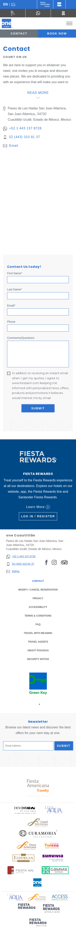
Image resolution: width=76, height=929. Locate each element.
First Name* (14, 273)
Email (13, 145)
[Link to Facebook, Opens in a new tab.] (46, 562)
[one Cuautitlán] (7, 23)
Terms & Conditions (38, 615)
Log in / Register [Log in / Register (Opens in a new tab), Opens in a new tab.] (38, 516)
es (13, 4)
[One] (59, 4)
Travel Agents (38, 641)
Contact (19, 33)
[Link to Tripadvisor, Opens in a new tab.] (64, 562)
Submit (38, 408)
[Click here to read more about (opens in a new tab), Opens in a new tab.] (26, 909)
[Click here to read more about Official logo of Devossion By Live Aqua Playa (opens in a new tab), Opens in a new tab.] (25, 810)
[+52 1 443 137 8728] (20, 556)
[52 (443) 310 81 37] (20, 564)
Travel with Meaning (38, 633)
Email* (11, 305)
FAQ (38, 624)
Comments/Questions (20, 337)
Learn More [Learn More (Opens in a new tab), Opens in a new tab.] (38, 507)
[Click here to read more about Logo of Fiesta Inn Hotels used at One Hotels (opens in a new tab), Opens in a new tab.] (20, 870)
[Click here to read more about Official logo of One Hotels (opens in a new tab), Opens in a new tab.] (38, 882)
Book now (57, 33)
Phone (11, 321)
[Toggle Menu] (69, 23)
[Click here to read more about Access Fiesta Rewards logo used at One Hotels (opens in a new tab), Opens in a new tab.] (60, 897)
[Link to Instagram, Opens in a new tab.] (54, 562)
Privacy (38, 598)
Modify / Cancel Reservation (38, 589)
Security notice (38, 659)
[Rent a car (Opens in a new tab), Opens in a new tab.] (12, 13)
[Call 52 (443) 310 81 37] (63, 13)
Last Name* (14, 289)
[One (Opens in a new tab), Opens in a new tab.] (45, 4)
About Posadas (38, 650)
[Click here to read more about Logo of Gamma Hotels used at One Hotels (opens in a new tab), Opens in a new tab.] (55, 870)
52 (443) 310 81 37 (24, 137)
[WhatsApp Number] (38, 13)
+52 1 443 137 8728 (25, 128)
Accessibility (38, 607)
